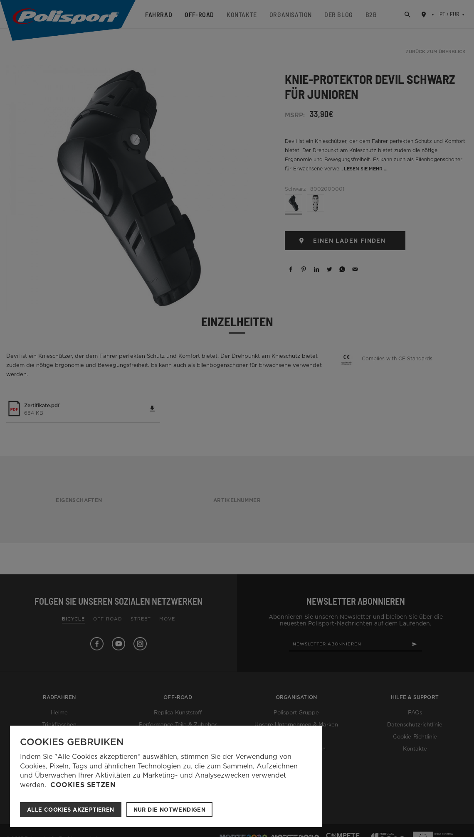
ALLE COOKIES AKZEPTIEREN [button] (70, 810)
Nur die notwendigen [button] (169, 810)
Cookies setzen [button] (83, 785)
